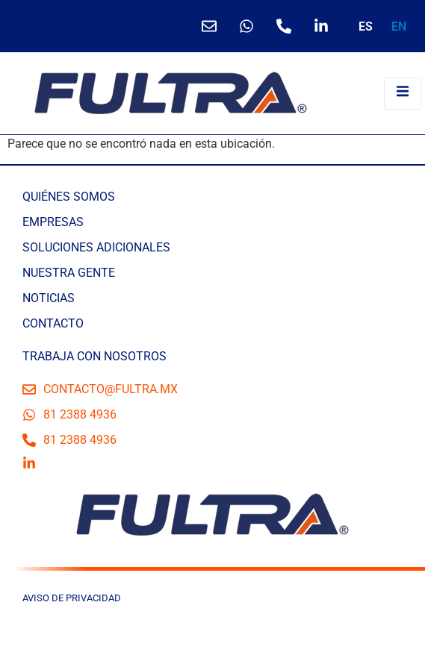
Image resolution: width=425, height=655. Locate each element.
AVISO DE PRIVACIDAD (71, 598)
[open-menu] (402, 94)
